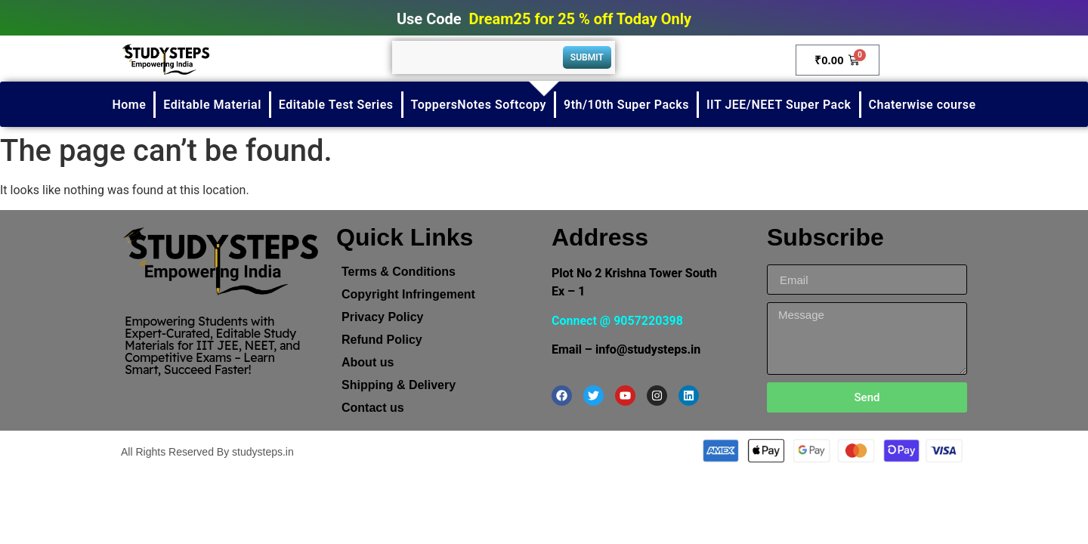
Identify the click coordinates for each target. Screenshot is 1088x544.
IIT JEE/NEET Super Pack (779, 104)
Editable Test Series (336, 104)
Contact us (373, 407)
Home (129, 104)
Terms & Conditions (399, 271)
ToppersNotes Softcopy (478, 104)
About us (368, 362)
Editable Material (212, 104)
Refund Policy (382, 339)
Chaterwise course (922, 104)
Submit (587, 57)
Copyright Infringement (408, 294)
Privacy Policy (383, 317)
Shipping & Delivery (399, 385)
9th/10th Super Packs (626, 104)
